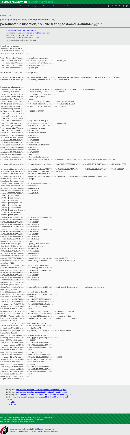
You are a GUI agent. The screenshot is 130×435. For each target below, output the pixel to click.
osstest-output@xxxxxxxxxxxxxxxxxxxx (22, 30)
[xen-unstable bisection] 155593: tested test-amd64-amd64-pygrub (41, 390)
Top (2, 15)
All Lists (7, 15)
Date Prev (4, 19)
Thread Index (50, 19)
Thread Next (31, 19)
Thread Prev (21, 19)
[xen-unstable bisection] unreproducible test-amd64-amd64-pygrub (41, 392)
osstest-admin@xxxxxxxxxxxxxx (38, 33)
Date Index (40, 19)
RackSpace (38, 429)
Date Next (12, 19)
